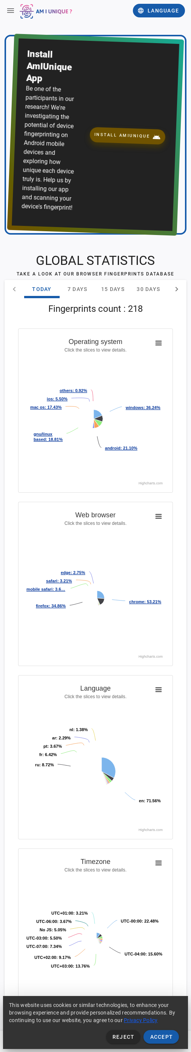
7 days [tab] (78, 289)
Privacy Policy (141, 1020)
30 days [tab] (148, 289)
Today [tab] (41, 289)
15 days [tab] (113, 289)
